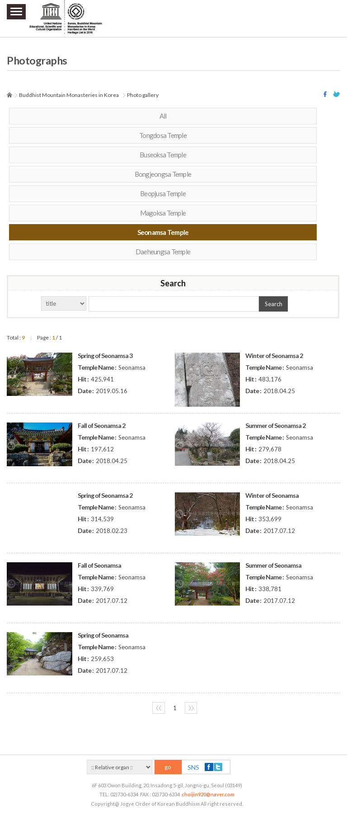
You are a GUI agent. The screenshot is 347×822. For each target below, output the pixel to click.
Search (273, 304)
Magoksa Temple (163, 213)
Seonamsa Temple (163, 232)
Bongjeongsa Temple (163, 174)
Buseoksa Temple (163, 155)
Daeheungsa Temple (163, 252)
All (163, 116)
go (167, 767)
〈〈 (158, 708)
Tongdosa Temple (163, 135)
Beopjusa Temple (163, 193)
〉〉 (191, 708)
